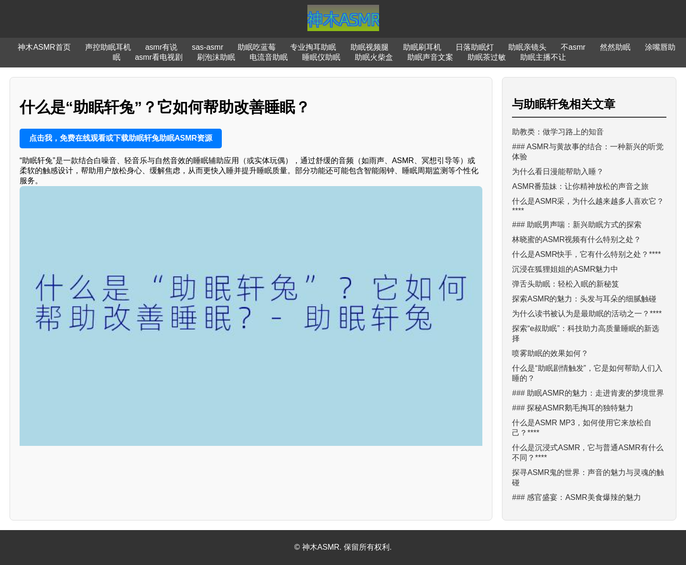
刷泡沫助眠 (216, 57)
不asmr (573, 47)
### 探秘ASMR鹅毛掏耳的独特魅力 (572, 408)
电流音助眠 (269, 57)
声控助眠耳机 (108, 47)
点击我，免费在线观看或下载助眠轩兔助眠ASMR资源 (120, 138)
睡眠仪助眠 (321, 57)
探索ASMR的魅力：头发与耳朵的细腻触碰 (584, 299)
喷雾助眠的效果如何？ (550, 353)
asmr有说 (161, 47)
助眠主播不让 (543, 57)
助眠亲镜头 (527, 47)
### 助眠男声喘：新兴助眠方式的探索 (577, 225)
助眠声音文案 (430, 57)
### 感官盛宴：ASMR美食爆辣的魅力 (576, 497)
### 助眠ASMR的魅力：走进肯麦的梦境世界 (588, 393)
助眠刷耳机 (422, 47)
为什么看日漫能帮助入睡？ (558, 171)
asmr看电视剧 (159, 57)
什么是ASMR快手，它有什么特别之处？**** (586, 254)
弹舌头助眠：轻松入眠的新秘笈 (565, 284)
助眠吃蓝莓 (257, 47)
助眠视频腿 (369, 47)
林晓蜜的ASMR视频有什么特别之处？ (576, 239)
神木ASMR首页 (44, 47)
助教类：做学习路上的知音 (558, 132)
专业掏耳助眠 (313, 47)
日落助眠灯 (475, 47)
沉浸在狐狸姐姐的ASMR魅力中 (565, 269)
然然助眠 (615, 47)
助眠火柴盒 (374, 57)
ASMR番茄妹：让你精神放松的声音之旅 (580, 186)
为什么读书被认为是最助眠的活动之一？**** (587, 314)
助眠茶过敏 (487, 57)
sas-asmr (207, 47)
